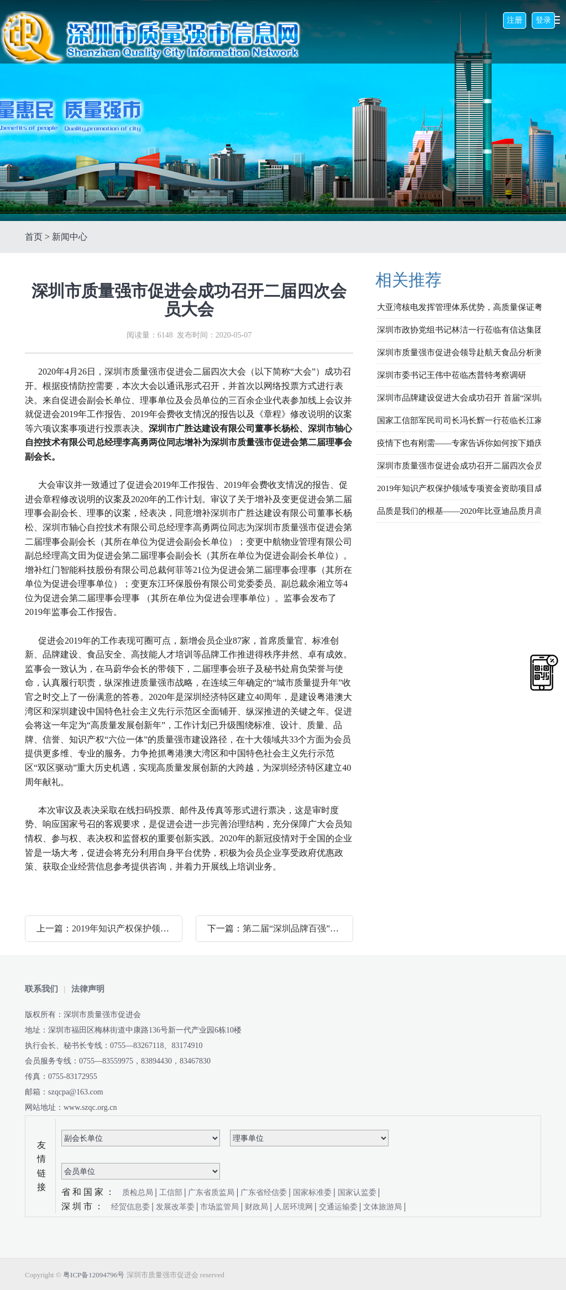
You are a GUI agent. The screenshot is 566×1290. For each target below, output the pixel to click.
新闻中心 (69, 236)
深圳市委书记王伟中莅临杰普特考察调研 (451, 375)
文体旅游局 (383, 1207)
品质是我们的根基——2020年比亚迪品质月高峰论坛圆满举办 (459, 511)
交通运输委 (339, 1207)
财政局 (257, 1207)
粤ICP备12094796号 (93, 1275)
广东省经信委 (264, 1192)
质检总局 (138, 1192)
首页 (34, 236)
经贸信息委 (131, 1207)
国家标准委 (313, 1192)
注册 (514, 20)
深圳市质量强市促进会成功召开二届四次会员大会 (459, 465)
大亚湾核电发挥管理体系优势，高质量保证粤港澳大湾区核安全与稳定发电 (459, 307)
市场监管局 (220, 1207)
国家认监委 (358, 1192)
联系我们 (41, 988)
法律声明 (87, 988)
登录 (543, 20)
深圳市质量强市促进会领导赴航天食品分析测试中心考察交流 (459, 352)
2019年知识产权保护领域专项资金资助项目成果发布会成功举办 (459, 488)
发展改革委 (176, 1207)
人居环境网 (294, 1207)
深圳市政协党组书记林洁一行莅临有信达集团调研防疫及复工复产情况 (459, 329)
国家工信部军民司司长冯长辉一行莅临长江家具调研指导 (459, 420)
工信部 (172, 1192)
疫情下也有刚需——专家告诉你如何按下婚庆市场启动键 (459, 443)
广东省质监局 (212, 1192)
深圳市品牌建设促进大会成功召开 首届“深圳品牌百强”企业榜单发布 (459, 397)
